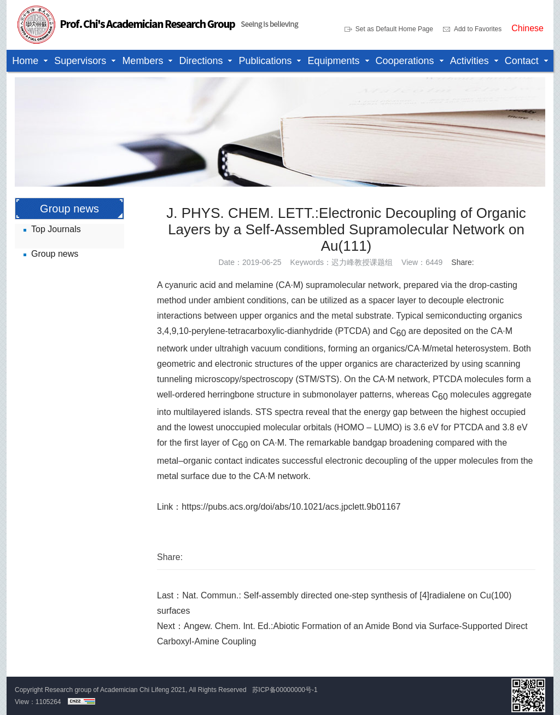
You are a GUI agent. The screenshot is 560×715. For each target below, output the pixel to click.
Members (142, 60)
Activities (469, 60)
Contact (522, 60)
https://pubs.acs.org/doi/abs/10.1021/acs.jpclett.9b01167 (291, 506)
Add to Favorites (477, 29)
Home (25, 60)
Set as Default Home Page (394, 29)
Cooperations (405, 60)
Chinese (527, 28)
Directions (201, 60)
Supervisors (80, 60)
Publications (264, 60)
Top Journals (56, 229)
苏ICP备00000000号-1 (285, 690)
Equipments (333, 60)
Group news (54, 253)
